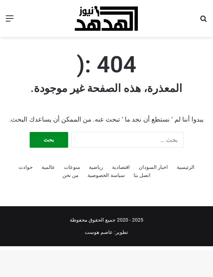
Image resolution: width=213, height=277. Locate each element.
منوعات (72, 167)
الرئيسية (186, 167)
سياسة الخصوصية (105, 175)
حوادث (25, 167)
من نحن (70, 175)
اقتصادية (121, 167)
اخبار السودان (153, 167)
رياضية (96, 167)
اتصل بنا (142, 175)
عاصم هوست (99, 232)
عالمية (48, 167)
